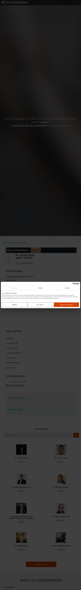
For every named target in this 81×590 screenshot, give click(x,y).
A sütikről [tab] (67, 288)
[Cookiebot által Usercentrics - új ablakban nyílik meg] (70, 284)
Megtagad (14, 304)
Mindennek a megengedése (66, 304)
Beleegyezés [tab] (14, 288)
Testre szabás (40, 304)
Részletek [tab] (40, 288)
